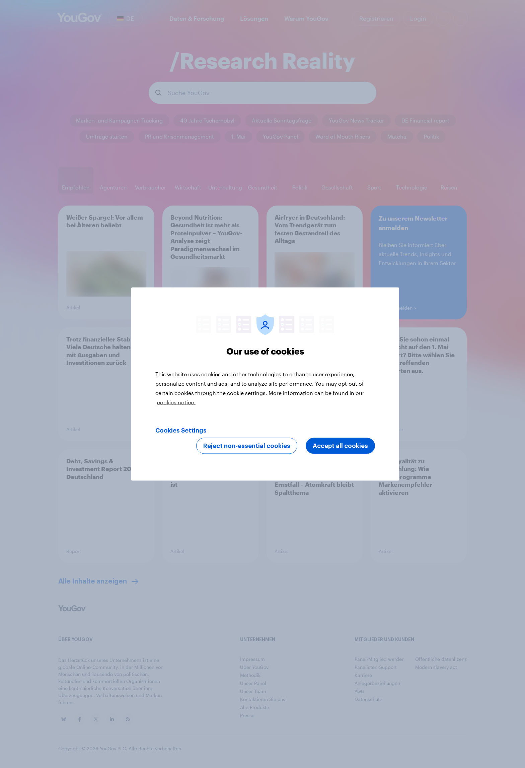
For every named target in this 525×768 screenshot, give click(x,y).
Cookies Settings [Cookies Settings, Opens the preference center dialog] (181, 431)
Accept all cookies (340, 446)
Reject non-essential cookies (246, 446)
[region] (265, 384)
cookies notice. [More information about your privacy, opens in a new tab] (176, 402)
